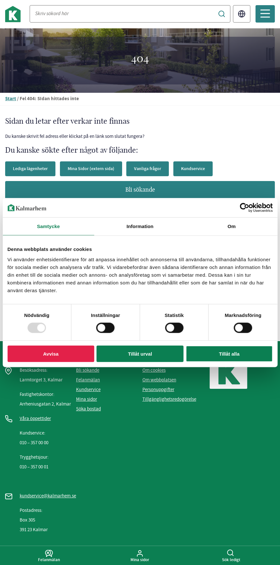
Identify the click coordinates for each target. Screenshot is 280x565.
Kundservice (193, 168)
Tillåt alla (229, 353)
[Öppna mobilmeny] (265, 14)
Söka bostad (88, 409)
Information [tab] (140, 226)
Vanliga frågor (147, 168)
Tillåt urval (140, 353)
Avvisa (51, 353)
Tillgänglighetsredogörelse (169, 399)
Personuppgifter (158, 389)
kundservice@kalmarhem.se (48, 496)
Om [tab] (231, 226)
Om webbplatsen (159, 380)
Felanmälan (88, 380)
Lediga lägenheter (30, 168)
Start (10, 99)
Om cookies (154, 370)
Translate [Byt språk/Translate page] (241, 13)
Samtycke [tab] (48, 226)
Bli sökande (140, 190)
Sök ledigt (231, 556)
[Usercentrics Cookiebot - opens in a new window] (244, 208)
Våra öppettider (35, 418)
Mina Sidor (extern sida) (91, 168)
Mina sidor (86, 399)
